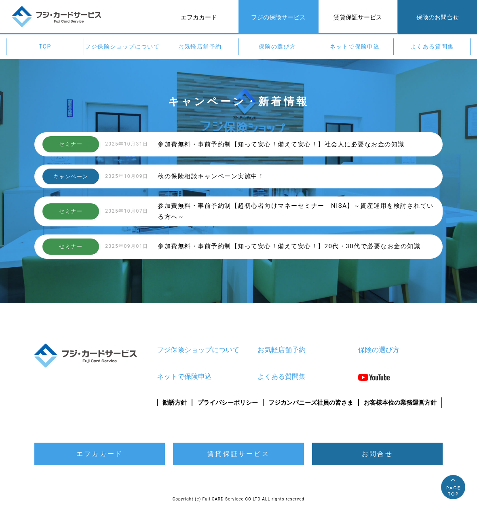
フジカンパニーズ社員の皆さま (310, 402)
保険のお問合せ (437, 17)
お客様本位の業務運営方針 (400, 402)
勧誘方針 (175, 402)
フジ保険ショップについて (122, 46)
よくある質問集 (432, 46)
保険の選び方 (277, 46)
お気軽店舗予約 (200, 46)
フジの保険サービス (278, 17)
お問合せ (377, 454)
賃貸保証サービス (357, 17)
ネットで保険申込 (355, 46)
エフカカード (199, 17)
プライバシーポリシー (227, 402)
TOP (45, 46)
